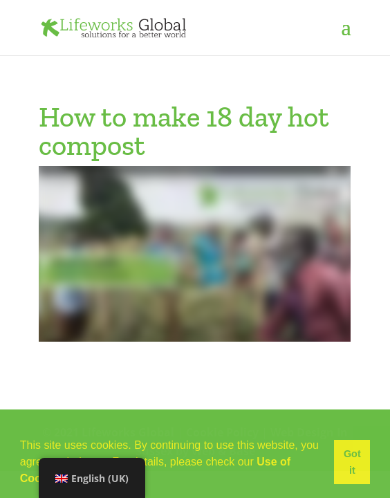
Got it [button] (352, 462)
